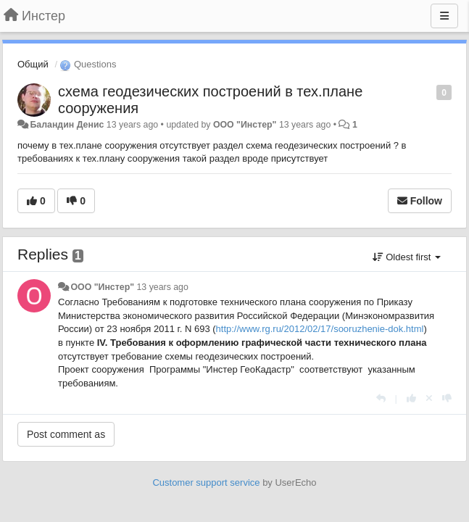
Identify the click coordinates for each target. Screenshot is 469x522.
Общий (33, 64)
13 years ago (162, 287)
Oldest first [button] (407, 257)
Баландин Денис (67, 125)
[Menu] (444, 16)
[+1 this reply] (411, 398)
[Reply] (381, 398)
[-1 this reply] (447, 398)
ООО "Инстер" (245, 125)
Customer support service (206, 482)
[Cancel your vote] (429, 398)
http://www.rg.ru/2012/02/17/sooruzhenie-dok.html (320, 328)
